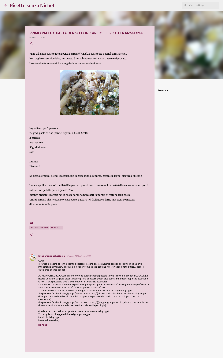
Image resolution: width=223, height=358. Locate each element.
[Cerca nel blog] (203, 5)
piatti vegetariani (39, 227)
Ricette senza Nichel (32, 5)
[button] (31, 43)
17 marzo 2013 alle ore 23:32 (78, 256)
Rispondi (43, 324)
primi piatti (56, 227)
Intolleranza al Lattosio (51, 255)
